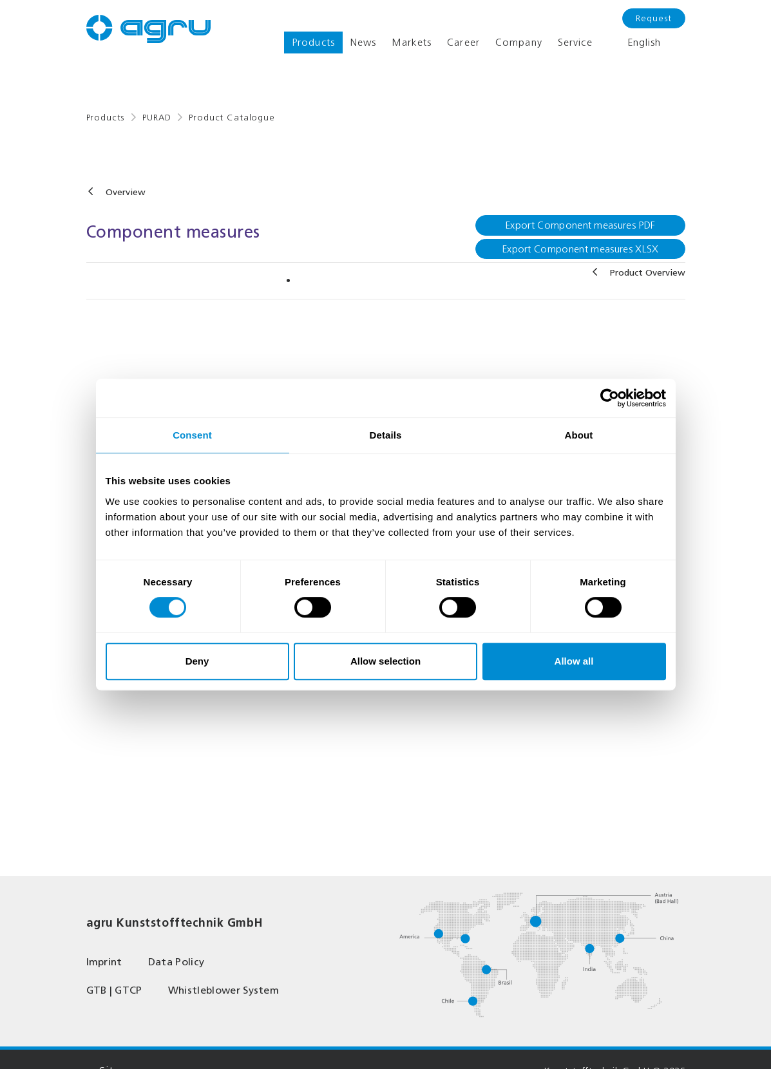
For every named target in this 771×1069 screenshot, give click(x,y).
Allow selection (385, 661)
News (363, 42)
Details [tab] (386, 435)
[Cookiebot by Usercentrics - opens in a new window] (609, 398)
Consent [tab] (192, 435)
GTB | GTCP (114, 990)
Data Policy (176, 962)
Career (463, 42)
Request (654, 18)
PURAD (156, 117)
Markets (412, 42)
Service (575, 42)
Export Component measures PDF (580, 225)
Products (313, 42)
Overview (126, 192)
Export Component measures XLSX (580, 249)
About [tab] (579, 435)
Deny (197, 661)
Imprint (104, 962)
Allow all (574, 661)
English (635, 42)
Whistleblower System (223, 990)
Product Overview (647, 272)
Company (518, 42)
